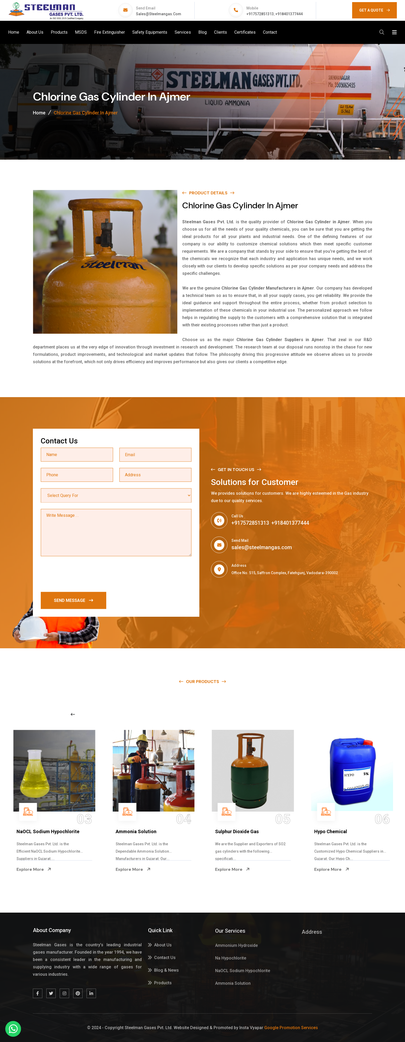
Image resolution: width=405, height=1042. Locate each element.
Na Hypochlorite (30, 831)
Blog (202, 32)
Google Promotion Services (291, 1027)
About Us (35, 32)
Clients (220, 32)
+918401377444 (289, 14)
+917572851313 (260, 14)
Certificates (245, 32)
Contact (270, 32)
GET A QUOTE (374, 10)
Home (13, 32)
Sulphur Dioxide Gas (332, 831)
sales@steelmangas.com (158, 14)
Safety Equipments (149, 32)
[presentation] (81, 575)
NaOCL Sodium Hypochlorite (143, 831)
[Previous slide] (72, 714)
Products (59, 32)
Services (183, 32)
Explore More (30, 869)
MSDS (81, 32)
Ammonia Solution (231, 831)
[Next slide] (317, 714)
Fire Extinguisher (109, 32)
